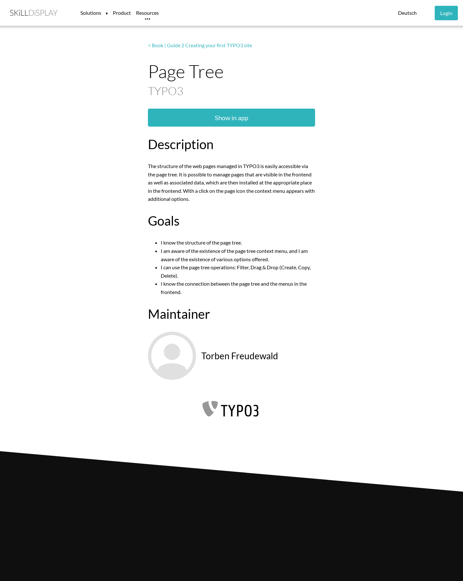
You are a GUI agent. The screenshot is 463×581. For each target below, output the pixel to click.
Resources (147, 13)
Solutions (91, 13)
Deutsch (407, 13)
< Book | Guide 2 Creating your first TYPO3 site (200, 45)
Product (122, 13)
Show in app (231, 117)
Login (446, 13)
